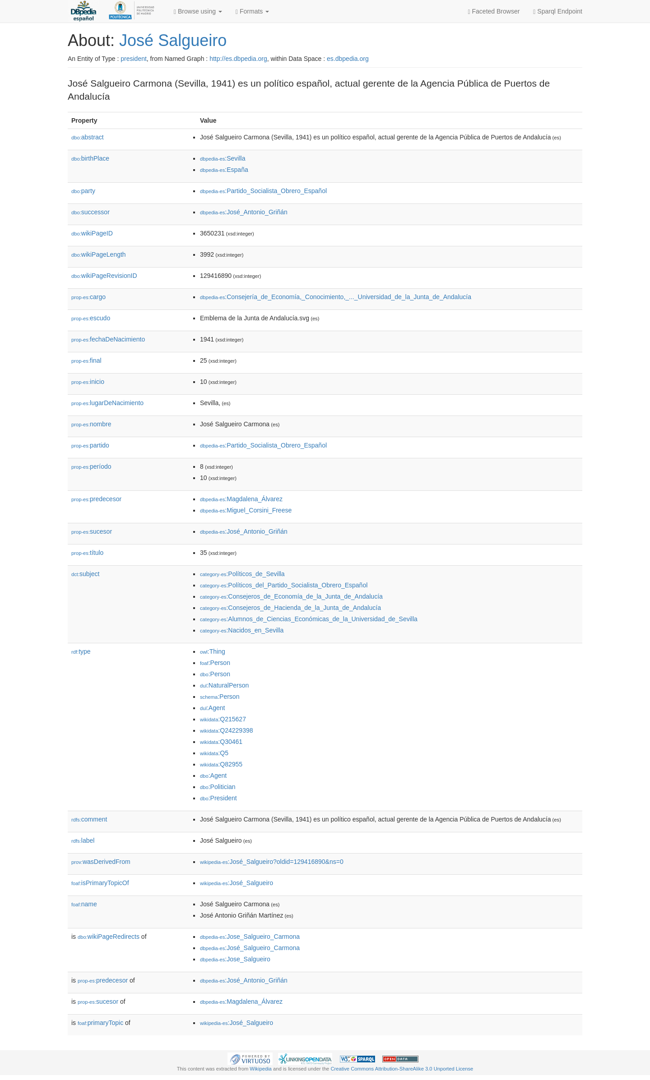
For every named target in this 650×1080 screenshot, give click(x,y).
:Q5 (214, 753)
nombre (91, 424)
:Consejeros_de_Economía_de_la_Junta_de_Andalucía (291, 596)
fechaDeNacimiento (108, 339)
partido (90, 445)
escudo (90, 318)
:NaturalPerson (224, 685)
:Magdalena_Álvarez (241, 499)
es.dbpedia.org (348, 58)
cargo (88, 296)
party (83, 190)
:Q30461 (221, 741)
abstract (87, 137)
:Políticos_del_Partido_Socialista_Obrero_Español (283, 585)
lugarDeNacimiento (107, 402)
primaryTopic (100, 1022)
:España (224, 169)
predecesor (96, 499)
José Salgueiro (173, 40)
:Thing (212, 651)
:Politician (218, 786)
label (82, 840)
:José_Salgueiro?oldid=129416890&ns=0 (272, 861)
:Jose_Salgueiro (235, 959)
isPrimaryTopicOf (100, 882)
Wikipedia (261, 1068)
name (84, 904)
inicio (87, 381)
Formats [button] (252, 11)
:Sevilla (223, 158)
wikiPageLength (98, 254)
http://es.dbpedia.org (238, 58)
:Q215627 (223, 719)
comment (89, 819)
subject (85, 573)
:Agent (212, 707)
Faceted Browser (494, 11)
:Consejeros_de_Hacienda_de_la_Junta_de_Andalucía (290, 607)
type (81, 651)
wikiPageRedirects (108, 936)
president (134, 58)
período (91, 466)
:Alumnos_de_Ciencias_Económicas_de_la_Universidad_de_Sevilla (309, 619)
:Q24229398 (226, 730)
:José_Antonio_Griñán (244, 212)
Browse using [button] (198, 11)
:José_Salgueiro (236, 882)
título (87, 552)
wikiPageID (92, 233)
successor (90, 212)
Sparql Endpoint (557, 11)
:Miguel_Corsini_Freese (246, 510)
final (86, 360)
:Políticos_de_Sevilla (242, 573)
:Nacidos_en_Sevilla (241, 630)
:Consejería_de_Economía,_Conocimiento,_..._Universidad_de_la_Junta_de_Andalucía (335, 296)
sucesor (91, 531)
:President (218, 798)
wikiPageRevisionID (104, 275)
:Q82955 (221, 764)
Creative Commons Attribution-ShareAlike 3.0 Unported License (401, 1068)
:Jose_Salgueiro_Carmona (250, 936)
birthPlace (90, 158)
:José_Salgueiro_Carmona (250, 947)
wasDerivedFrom (100, 861)
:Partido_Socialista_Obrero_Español (263, 190)
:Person (215, 662)
